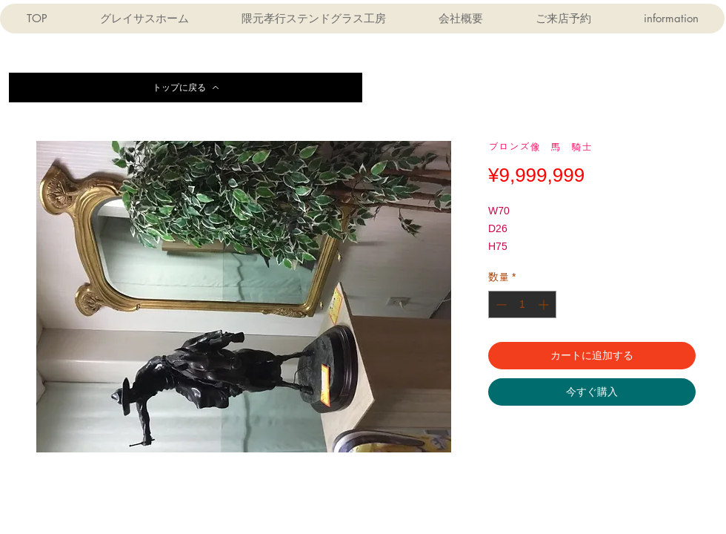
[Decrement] (499, 304)
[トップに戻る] (185, 87)
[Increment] (545, 304)
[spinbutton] (522, 304)
